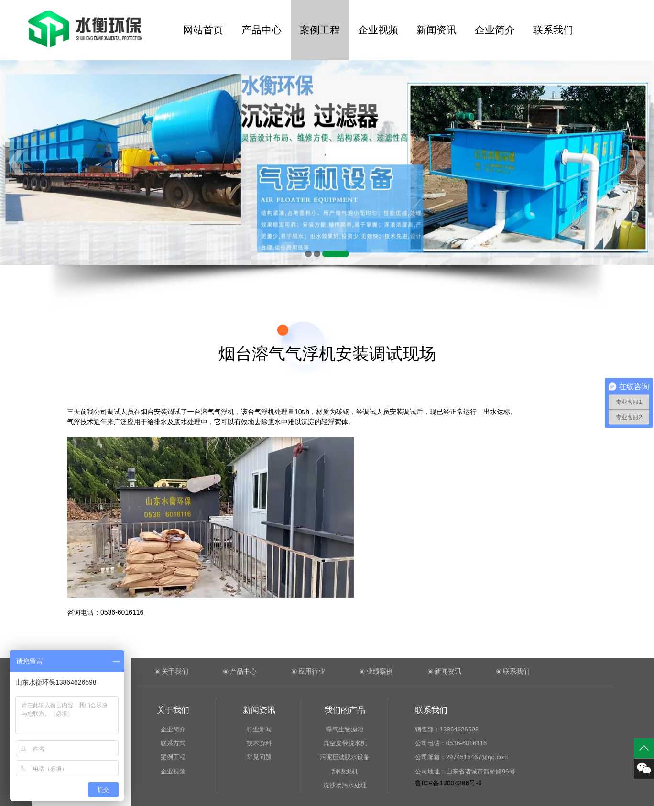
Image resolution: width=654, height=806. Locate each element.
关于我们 (175, 671)
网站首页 (203, 29)
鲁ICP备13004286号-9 (448, 783)
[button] (308, 254)
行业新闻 (259, 729)
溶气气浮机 (217, 411)
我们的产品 (345, 710)
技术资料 (259, 743)
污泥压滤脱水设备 (345, 757)
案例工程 (320, 29)
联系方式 (173, 743)
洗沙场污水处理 (345, 785)
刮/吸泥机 (345, 771)
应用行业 (311, 671)
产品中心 (261, 29)
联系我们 (553, 29)
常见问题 (259, 757)
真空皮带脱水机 (345, 743)
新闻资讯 (436, 29)
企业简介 (495, 29)
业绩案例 (379, 671)
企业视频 (378, 29)
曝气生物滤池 (344, 729)
